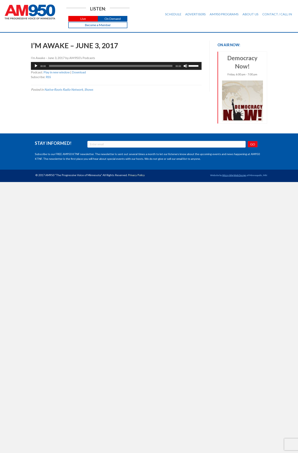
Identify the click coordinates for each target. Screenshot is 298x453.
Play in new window (56, 72)
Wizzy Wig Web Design (234, 175)
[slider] (110, 66)
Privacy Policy (136, 175)
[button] (83, 19)
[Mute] (185, 66)
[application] (116, 66)
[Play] (36, 66)
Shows (88, 89)
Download (79, 72)
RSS (48, 77)
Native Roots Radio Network (63, 89)
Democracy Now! (242, 88)
